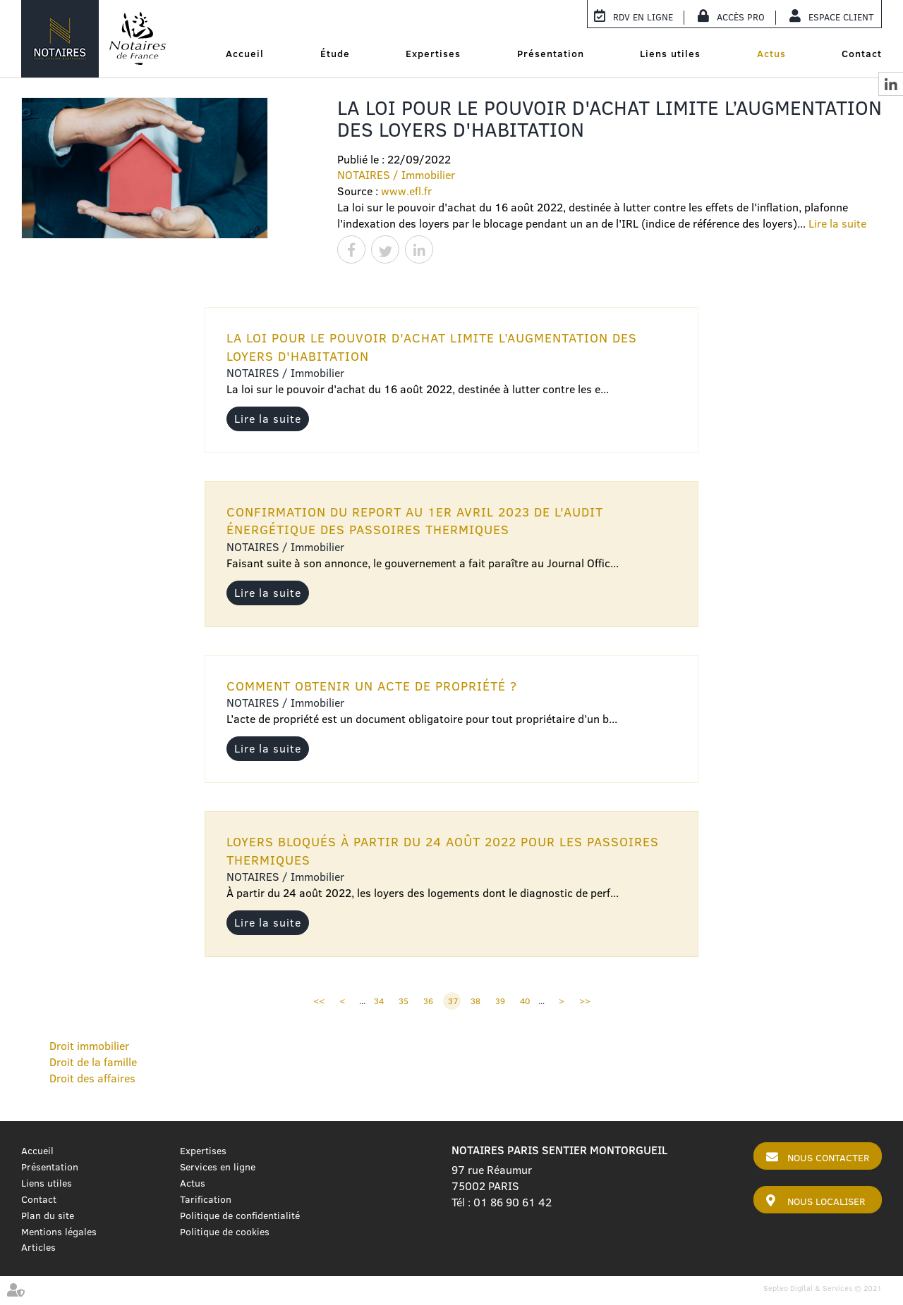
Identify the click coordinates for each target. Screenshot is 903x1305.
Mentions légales (59, 1232)
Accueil (245, 54)
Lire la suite (837, 223)
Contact (862, 54)
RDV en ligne (643, 17)
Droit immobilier (89, 1045)
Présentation (550, 54)
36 (428, 1001)
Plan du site (47, 1215)
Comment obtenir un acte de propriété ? (371, 686)
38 (475, 1001)
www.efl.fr (406, 191)
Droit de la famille (93, 1062)
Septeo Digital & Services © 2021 (822, 1288)
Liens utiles (670, 54)
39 (500, 1001)
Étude (335, 54)
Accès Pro (741, 17)
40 (525, 1001)
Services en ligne (217, 1167)
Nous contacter (828, 1158)
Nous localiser (826, 1201)
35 (403, 1001)
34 (379, 1001)
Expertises (433, 54)
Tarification (205, 1199)
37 (453, 1001)
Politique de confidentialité (240, 1215)
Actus (771, 54)
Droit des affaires (92, 1078)
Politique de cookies (224, 1232)
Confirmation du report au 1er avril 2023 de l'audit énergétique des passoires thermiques (414, 521)
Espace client (841, 17)
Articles (38, 1247)
